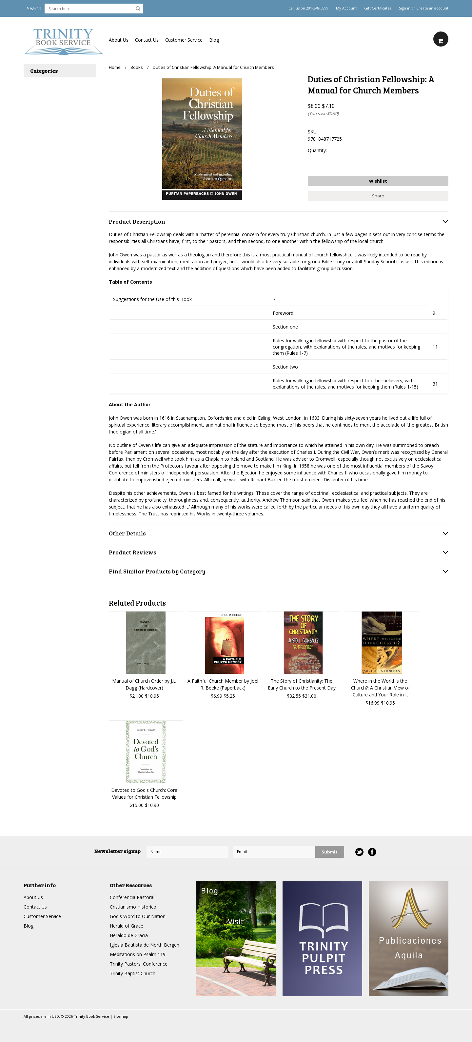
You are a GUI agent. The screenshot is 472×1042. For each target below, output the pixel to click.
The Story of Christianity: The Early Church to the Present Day (302, 684)
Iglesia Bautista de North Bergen (144, 945)
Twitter (359, 852)
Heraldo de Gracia (129, 935)
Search (34, 8)
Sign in (404, 8)
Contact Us (147, 40)
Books (136, 67)
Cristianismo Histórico (133, 907)
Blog (214, 40)
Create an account (432, 8)
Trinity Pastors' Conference (138, 964)
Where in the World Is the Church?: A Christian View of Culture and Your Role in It (380, 688)
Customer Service (184, 40)
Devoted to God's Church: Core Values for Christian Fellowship (144, 793)
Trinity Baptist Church (132, 973)
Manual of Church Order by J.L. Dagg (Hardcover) (144, 684)
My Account (346, 8)
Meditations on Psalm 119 (138, 954)
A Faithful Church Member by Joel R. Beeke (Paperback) (222, 684)
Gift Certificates (377, 8)
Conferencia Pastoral (132, 897)
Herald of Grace (126, 926)
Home (115, 67)
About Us (118, 40)
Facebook (372, 852)
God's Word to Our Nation (138, 916)
